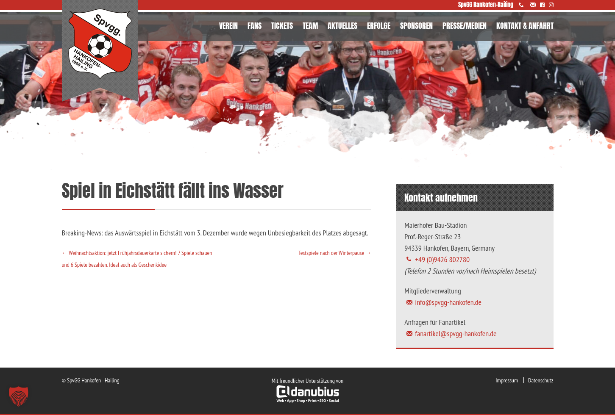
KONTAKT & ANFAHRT (525, 25)
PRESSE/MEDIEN (464, 25)
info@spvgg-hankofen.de (448, 302)
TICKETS (282, 25)
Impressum (506, 380)
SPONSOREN (416, 25)
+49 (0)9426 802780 (442, 259)
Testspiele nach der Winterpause (334, 253)
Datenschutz (540, 380)
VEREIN (228, 25)
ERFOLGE (378, 25)
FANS (255, 25)
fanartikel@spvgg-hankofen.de (455, 333)
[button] (18, 396)
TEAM (310, 25)
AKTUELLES (342, 25)
